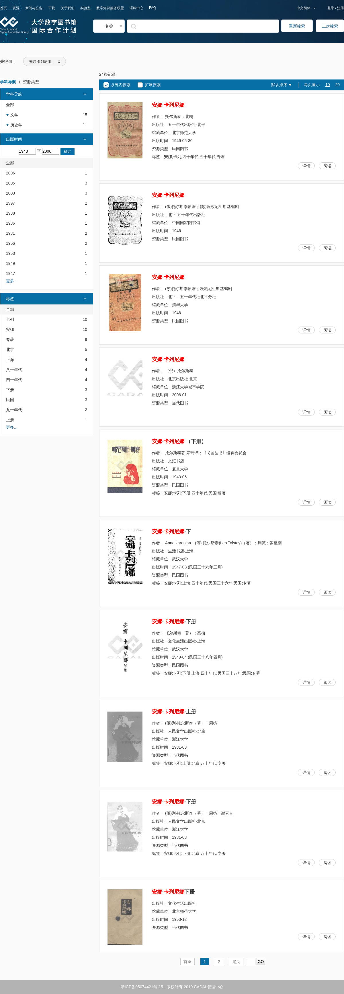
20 (337, 84)
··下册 (174, 621)
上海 (10, 359)
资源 (16, 8)
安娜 (10, 329)
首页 (3, 8)
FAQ (152, 8)
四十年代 (14, 379)
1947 (10, 273)
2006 (10, 173)
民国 (10, 399)
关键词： (8, 61)
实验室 (85, 8)
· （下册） (179, 441)
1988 (10, 213)
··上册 (174, 712)
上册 (10, 420)
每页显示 (312, 84)
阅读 (327, 166)
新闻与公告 (33, 8)
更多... (11, 281)
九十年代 (14, 409)
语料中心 (136, 8)
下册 (10, 389)
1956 (10, 243)
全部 (10, 104)
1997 (10, 203)
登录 (331, 8)
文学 (14, 114)
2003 (10, 193)
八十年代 (14, 369)
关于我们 (68, 8)
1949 (10, 263)
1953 (10, 253)
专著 (10, 339)
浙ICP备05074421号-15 (142, 987)
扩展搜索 (153, 84)
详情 (306, 166)
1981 (10, 233)
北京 (10, 349)
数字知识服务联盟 (110, 8)
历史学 (16, 125)
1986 (10, 223)
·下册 (173, 892)
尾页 (236, 961)
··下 (171, 531)
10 (327, 84)
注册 (340, 8)
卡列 (10, 319)
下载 (51, 8)
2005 (10, 183)
